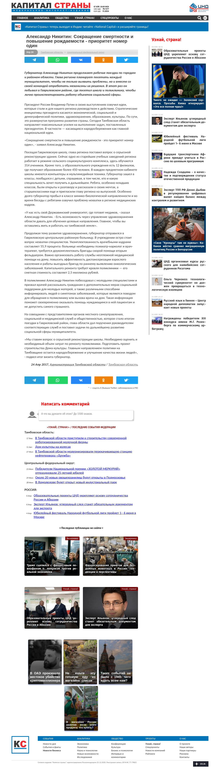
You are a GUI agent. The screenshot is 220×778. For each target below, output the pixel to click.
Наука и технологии (87, 749)
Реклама (183, 752)
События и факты (52, 745)
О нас (129, 18)
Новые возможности (88, 752)
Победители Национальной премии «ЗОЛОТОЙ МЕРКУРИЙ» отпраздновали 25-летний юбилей (78, 471)
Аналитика (42, 18)
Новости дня (50, 742)
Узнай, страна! (85, 18)
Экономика (72, 538)
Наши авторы (186, 745)
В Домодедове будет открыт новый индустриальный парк (77, 482)
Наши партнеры (187, 749)
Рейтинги (150, 752)
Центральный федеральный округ (86, 52)
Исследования (84, 755)
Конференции (118, 742)
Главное (23, 18)
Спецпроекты (110, 18)
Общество (62, 18)
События (49, 737)
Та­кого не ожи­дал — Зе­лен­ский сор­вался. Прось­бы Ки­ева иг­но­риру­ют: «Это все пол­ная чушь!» (178, 103)
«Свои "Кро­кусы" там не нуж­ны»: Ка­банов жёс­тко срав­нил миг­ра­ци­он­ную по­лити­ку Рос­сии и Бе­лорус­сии (178, 246)
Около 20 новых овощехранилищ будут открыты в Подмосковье (81, 477)
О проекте (184, 742)
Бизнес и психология (122, 749)
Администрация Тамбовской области (77, 364)
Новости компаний (155, 749)
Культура (115, 745)
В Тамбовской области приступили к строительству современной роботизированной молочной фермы (81, 440)
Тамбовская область (52, 52)
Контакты (184, 755)
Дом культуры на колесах (54, 447)
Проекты (150, 737)
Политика (82, 745)
